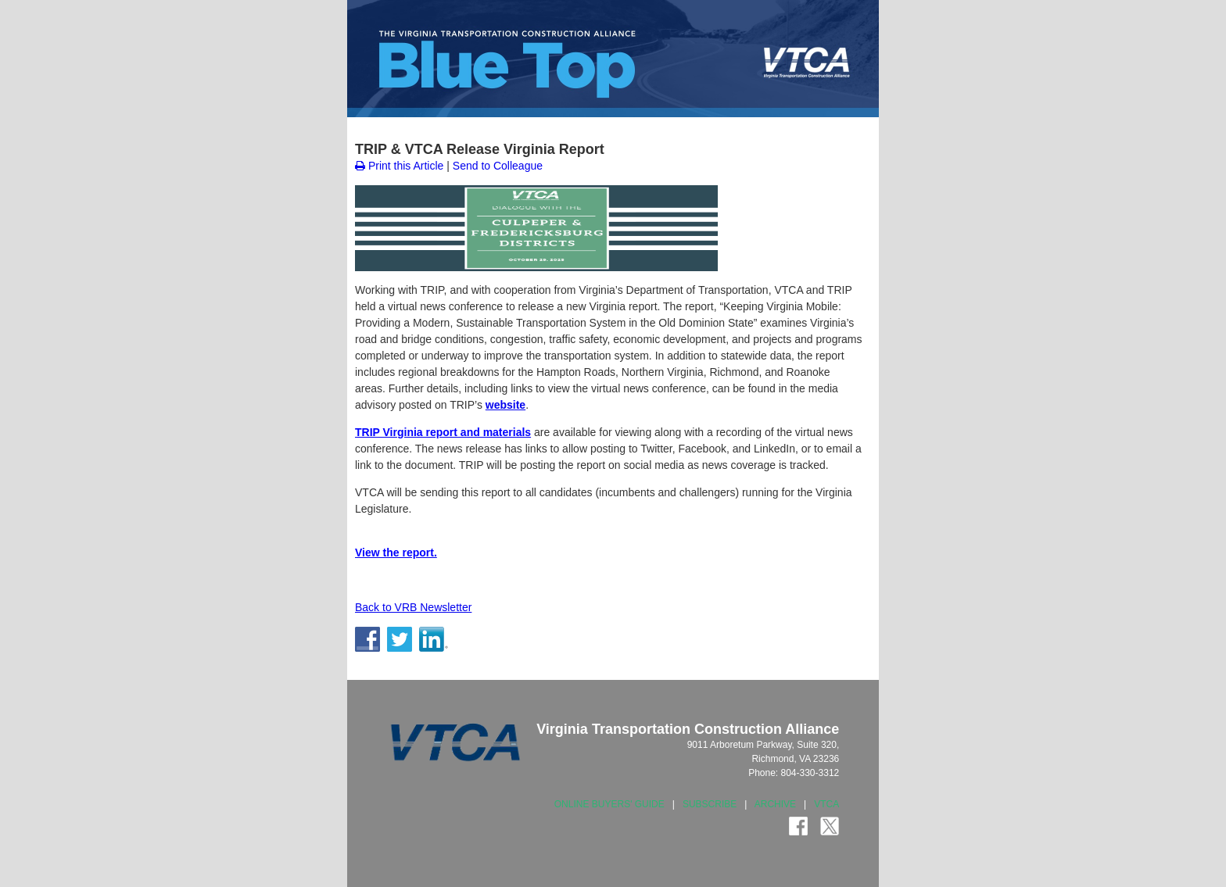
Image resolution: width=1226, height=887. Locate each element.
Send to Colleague (498, 165)
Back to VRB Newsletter (413, 607)
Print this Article (399, 165)
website (505, 405)
